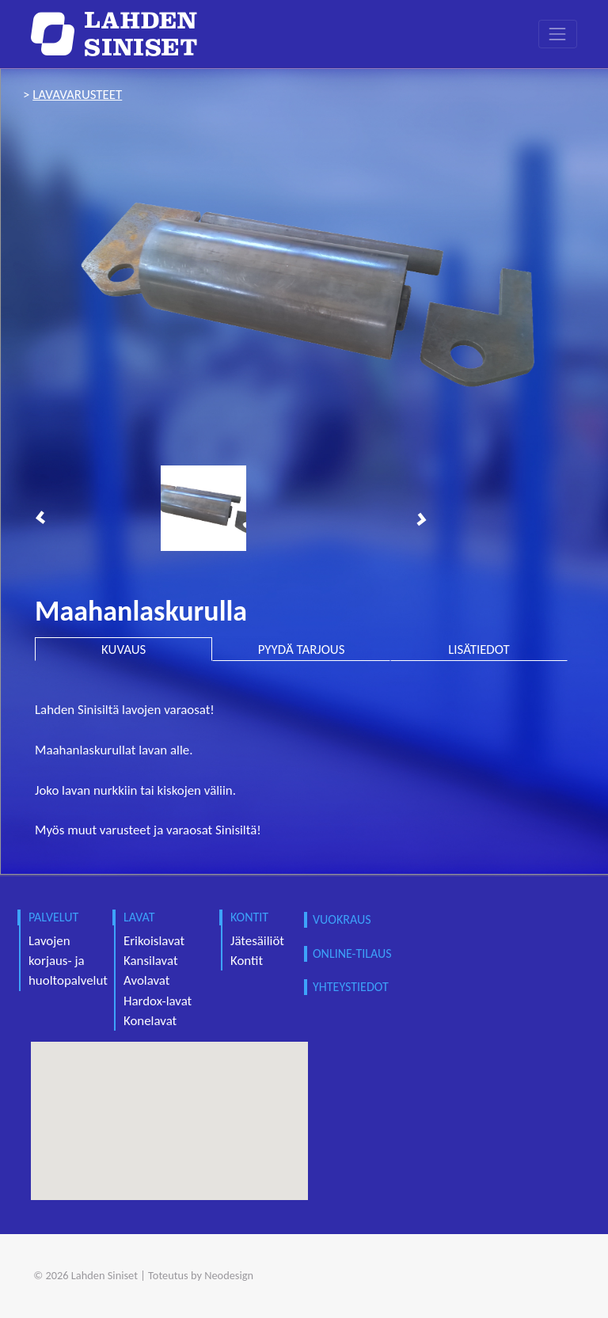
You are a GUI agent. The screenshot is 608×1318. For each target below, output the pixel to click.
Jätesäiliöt (257, 940)
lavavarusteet (77, 94)
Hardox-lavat (158, 1001)
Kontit (246, 960)
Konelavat (150, 1020)
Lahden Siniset (104, 1275)
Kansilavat (151, 960)
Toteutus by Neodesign (200, 1275)
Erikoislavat (154, 940)
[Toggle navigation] (557, 33)
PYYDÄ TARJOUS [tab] (301, 649)
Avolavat (146, 980)
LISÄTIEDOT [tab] (478, 649)
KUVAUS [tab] (123, 649)
